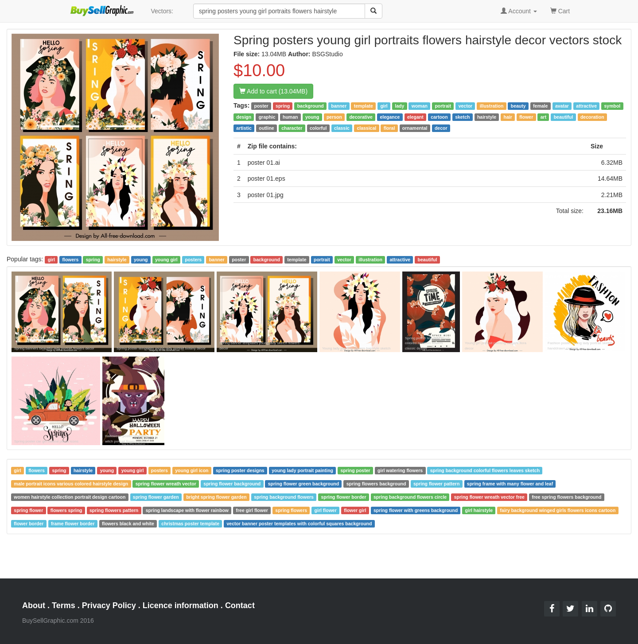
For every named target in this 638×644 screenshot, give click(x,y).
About (33, 605)
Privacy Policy (109, 605)
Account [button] (519, 11)
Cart (560, 10)
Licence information (180, 605)
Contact (240, 605)
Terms (63, 605)
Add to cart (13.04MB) (273, 91)
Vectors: (162, 11)
